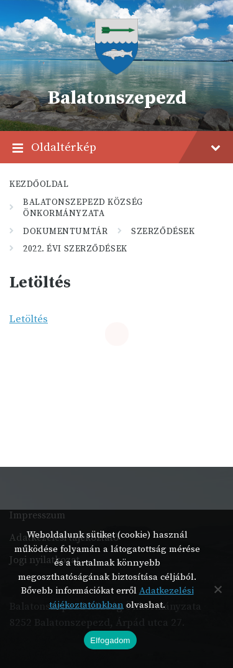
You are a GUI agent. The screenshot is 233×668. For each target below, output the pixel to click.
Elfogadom (110, 640)
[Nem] (217, 589)
